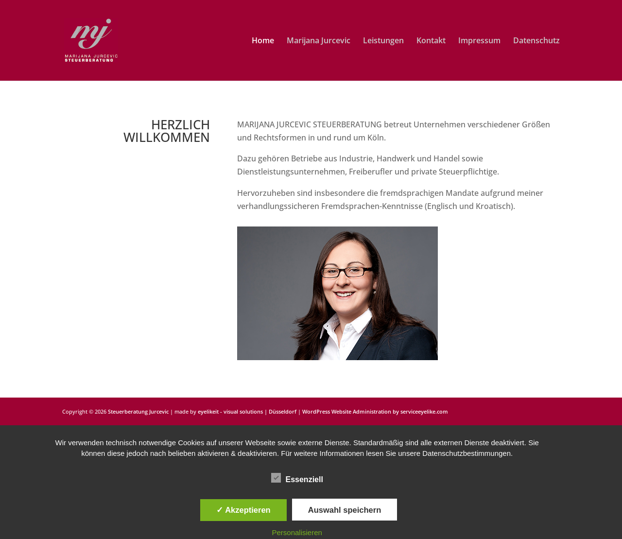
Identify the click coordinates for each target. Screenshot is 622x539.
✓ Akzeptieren (243, 509)
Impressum (479, 41)
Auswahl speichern (344, 509)
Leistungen (383, 41)
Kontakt (431, 41)
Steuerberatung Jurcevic (138, 411)
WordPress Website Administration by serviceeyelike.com (375, 411)
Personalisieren (297, 532)
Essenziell (297, 478)
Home (263, 41)
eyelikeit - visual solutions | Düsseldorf (247, 411)
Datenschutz (536, 41)
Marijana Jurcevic (318, 41)
